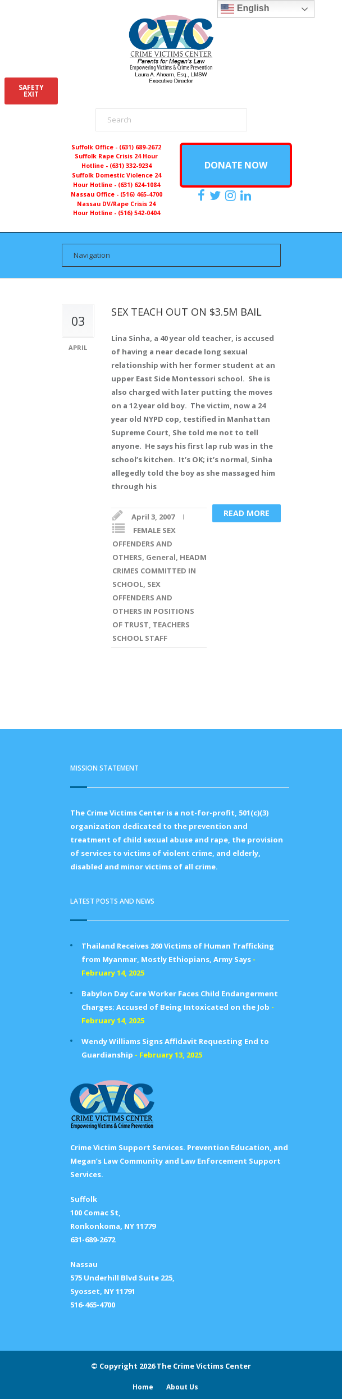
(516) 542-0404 (139, 213)
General (161, 557)
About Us (182, 1387)
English (245, 9)
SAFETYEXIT (31, 91)
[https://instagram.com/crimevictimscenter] (232, 195)
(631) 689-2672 (140, 147)
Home (143, 1387)
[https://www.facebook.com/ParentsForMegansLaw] (203, 195)
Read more (247, 513)
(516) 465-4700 (141, 194)
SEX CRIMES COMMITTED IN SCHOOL (182, 570)
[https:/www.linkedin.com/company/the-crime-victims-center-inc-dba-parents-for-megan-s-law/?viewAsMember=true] (247, 195)
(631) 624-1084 (139, 185)
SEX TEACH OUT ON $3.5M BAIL (186, 311)
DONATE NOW (235, 165)
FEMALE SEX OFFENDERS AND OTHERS (144, 543)
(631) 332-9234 (131, 166)
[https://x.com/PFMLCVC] (216, 195)
